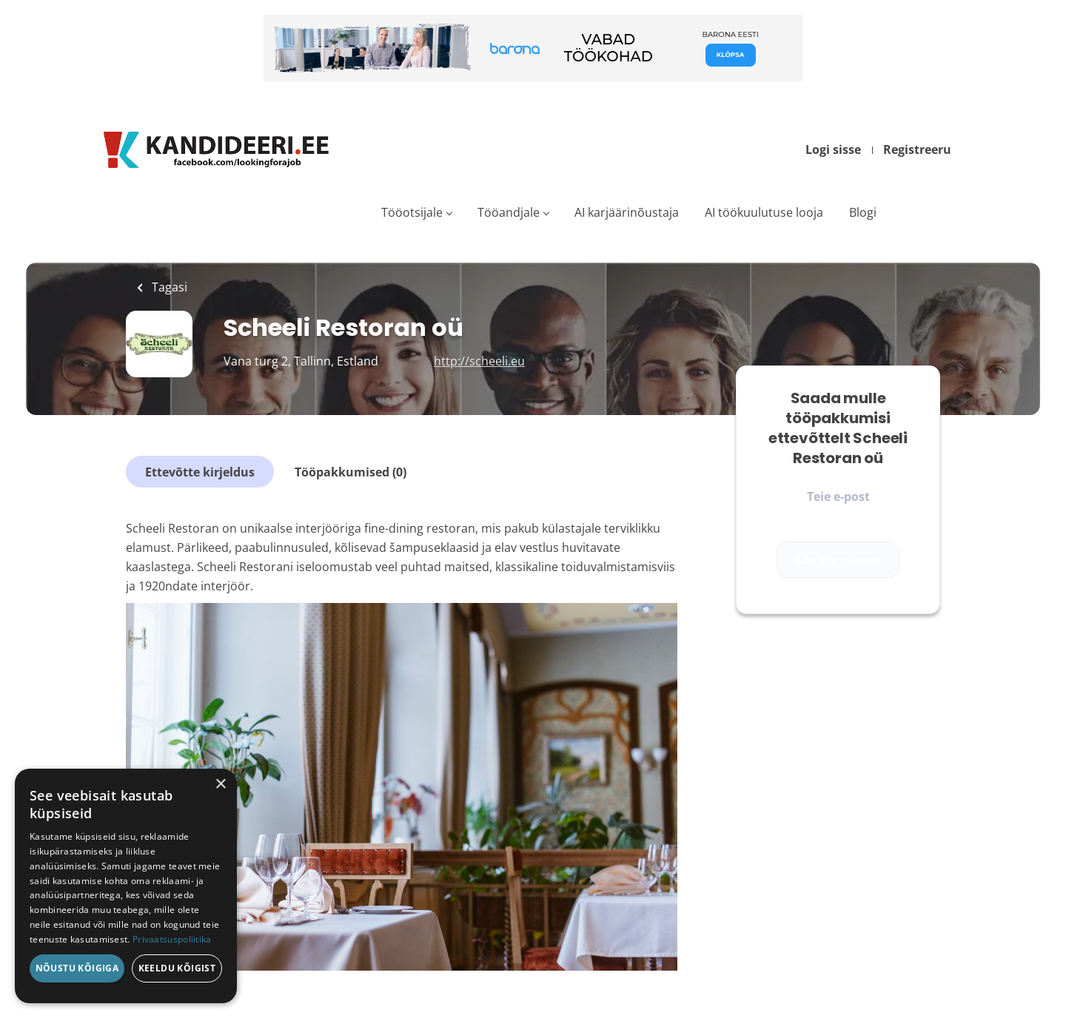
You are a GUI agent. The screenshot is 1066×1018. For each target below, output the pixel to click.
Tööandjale (508, 212)
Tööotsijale (412, 212)
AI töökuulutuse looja (764, 212)
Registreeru (917, 149)
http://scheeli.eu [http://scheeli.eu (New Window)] (479, 361)
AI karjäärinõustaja (626, 212)
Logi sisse (833, 149)
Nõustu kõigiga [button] (77, 968)
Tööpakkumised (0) (350, 472)
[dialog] (126, 886)
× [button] (220, 784)
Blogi (862, 212)
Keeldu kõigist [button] (177, 968)
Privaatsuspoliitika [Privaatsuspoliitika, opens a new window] (172, 939)
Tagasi (168, 287)
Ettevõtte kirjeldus (200, 472)
